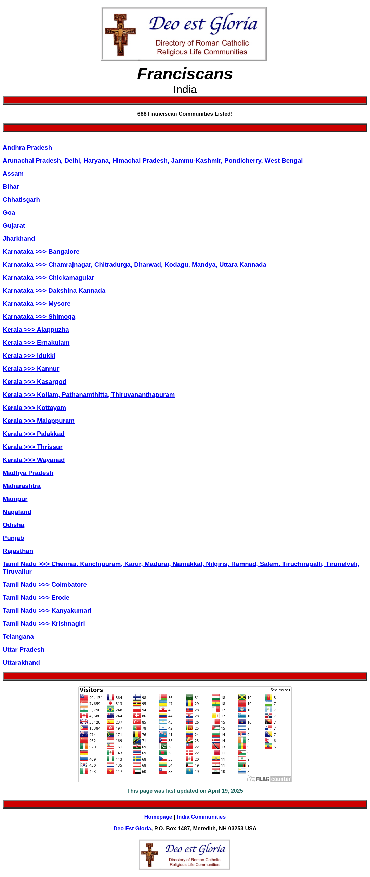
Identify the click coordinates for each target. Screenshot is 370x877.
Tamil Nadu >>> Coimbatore (45, 584)
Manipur (15, 498)
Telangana (18, 636)
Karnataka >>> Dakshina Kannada (54, 290)
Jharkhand (19, 238)
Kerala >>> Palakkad (34, 433)
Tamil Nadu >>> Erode (36, 597)
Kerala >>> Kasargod (34, 381)
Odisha (13, 524)
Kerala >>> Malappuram (39, 420)
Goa (9, 212)
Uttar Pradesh (23, 649)
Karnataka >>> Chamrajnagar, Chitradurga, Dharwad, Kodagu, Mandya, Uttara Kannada (134, 264)
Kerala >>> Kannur (31, 368)
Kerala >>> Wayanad (34, 459)
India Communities (201, 817)
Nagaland (17, 511)
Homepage (159, 817)
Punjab (13, 537)
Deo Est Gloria (132, 828)
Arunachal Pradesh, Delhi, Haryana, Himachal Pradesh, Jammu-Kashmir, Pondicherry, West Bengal (153, 160)
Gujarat (14, 225)
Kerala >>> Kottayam (34, 407)
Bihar (11, 186)
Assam (13, 173)
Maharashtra (22, 485)
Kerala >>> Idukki (29, 355)
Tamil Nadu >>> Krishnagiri (44, 623)
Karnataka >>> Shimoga (39, 316)
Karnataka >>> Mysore (37, 303)
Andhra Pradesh (27, 147)
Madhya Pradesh (28, 472)
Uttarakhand (21, 662)
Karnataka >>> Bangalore (41, 251)
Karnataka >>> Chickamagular (48, 277)
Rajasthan (18, 550)
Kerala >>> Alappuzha (36, 329)
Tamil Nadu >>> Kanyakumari (47, 610)
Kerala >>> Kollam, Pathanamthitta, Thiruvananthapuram (89, 394)
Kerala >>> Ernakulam (36, 342)
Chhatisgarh (21, 199)
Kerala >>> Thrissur (33, 446)
